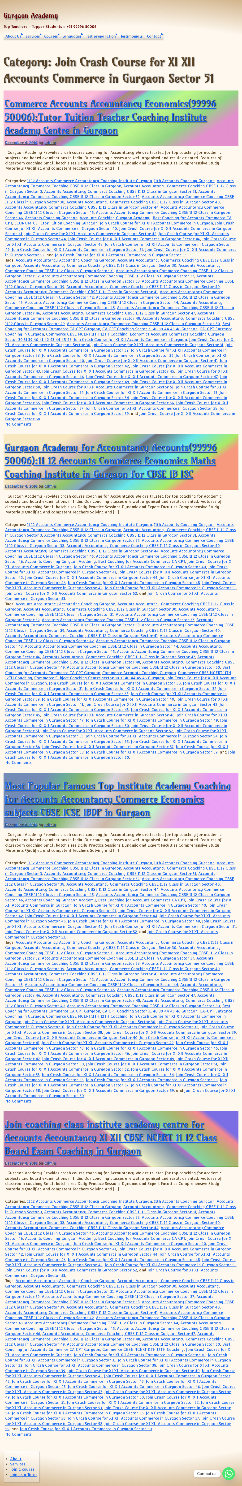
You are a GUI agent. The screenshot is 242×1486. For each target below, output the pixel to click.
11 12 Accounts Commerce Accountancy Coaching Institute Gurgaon (89, 181)
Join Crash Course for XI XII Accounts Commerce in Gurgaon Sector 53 (120, 255)
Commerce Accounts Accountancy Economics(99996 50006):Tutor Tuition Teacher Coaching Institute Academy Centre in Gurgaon (110, 117)
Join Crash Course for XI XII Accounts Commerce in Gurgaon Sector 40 (140, 567)
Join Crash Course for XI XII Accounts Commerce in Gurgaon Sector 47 (152, 377)
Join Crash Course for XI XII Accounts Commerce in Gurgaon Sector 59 (152, 752)
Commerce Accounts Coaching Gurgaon (139, 673)
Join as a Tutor (23, 1475)
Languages (71, 36)
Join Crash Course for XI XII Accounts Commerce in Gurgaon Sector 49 (152, 720)
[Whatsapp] (228, 1473)
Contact (154, 36)
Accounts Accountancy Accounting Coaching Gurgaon (65, 260)
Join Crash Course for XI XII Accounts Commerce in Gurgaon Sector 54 (152, 736)
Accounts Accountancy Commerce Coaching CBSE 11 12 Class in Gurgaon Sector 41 (81, 292)
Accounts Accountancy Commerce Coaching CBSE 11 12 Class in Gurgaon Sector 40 (143, 202)
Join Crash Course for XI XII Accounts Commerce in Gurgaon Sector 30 (115, 683)
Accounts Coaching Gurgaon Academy (115, 218)
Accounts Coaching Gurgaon (51, 218)
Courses (51, 36)
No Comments (18, 424)
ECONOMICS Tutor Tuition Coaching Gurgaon (56, 223)
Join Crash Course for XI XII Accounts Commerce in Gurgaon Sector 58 (151, 408)
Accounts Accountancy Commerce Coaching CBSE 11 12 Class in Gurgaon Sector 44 (82, 207)
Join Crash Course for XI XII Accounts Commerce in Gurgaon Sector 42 (90, 234)
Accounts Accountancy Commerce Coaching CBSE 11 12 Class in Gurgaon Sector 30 (99, 265)
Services (33, 36)
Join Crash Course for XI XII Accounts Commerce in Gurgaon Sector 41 (152, 360)
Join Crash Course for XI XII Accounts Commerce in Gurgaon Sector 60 (86, 1429)
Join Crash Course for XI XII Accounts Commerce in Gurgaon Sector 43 (78, 1381)
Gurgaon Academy (31, 15)
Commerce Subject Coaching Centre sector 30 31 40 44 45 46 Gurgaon (99, 678)
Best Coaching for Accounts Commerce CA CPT (141, 561)
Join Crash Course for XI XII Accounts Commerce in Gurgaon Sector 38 (90, 1365)
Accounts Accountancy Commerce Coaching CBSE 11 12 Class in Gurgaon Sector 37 (118, 276)
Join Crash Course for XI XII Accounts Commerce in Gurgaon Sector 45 (108, 371)
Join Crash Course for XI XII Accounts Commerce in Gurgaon (156, 223)
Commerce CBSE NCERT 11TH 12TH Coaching (87, 334)
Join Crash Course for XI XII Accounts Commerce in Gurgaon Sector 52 (71, 593)
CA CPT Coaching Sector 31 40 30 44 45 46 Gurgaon (150, 329)
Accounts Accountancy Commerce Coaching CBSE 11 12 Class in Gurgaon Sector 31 (120, 191)
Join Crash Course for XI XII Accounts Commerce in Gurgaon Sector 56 (108, 403)
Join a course (22, 1469)
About (16, 1459)
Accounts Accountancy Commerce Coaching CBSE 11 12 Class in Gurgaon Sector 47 (118, 313)
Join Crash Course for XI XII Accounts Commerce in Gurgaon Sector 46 (134, 239)
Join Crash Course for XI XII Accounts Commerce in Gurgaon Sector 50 (78, 1397)
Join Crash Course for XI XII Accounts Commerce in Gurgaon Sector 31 (157, 345)
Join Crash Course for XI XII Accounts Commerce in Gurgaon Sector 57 (108, 747)
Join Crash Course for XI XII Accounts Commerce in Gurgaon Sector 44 (91, 577)
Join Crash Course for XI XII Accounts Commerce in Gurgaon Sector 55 (78, 1413)
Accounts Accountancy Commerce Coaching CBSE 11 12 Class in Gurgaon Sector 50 (143, 324)
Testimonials (131, 36)
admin (50, 142)
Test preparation (101, 36)
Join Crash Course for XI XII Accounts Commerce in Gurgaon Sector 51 (77, 249)
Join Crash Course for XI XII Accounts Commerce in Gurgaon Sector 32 (150, 688)
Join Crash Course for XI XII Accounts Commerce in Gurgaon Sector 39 (107, 355)
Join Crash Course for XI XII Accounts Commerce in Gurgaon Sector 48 (134, 583)
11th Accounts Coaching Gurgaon (184, 181)
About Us (13, 36)
